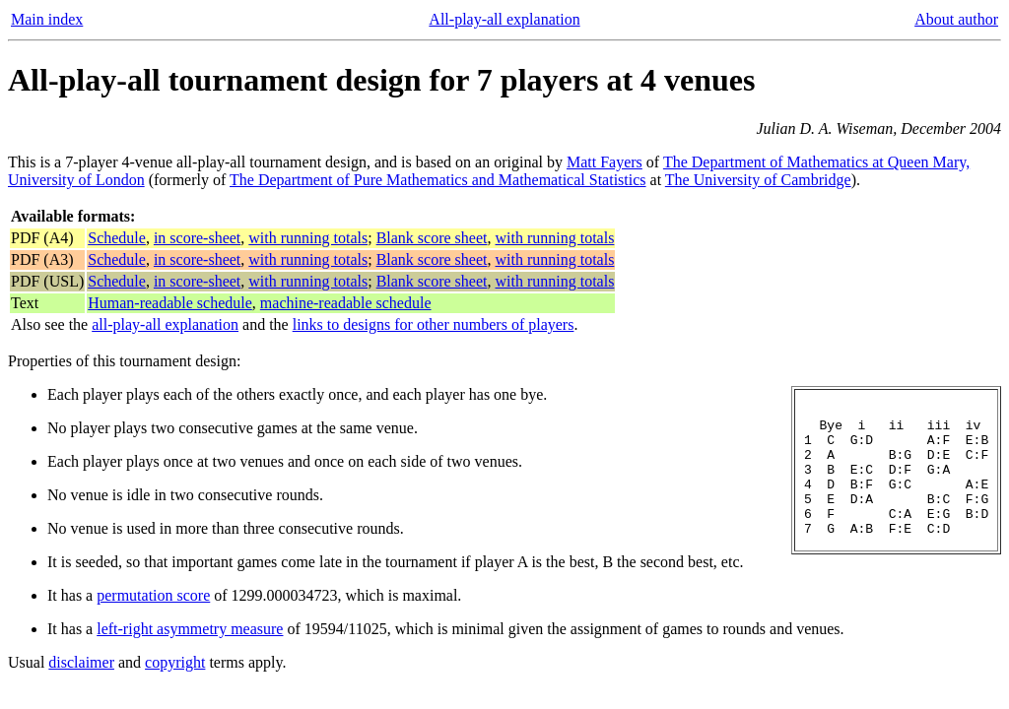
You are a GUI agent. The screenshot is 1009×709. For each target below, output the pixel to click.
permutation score (153, 595)
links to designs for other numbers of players (433, 324)
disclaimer (81, 662)
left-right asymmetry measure (190, 628)
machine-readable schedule (346, 302)
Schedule (117, 237)
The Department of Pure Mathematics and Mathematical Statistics (438, 179)
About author (956, 19)
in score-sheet (197, 237)
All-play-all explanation (504, 19)
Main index (47, 19)
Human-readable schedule (170, 302)
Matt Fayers (604, 162)
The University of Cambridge (758, 179)
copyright (175, 662)
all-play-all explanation (165, 324)
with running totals (308, 237)
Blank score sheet (432, 237)
